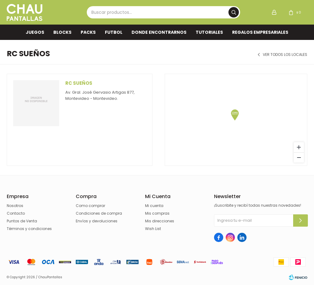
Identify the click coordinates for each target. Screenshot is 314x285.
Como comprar (90, 205)
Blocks (62, 32)
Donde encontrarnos (159, 32)
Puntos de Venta (22, 221)
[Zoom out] (299, 157)
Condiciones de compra (99, 213)
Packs (88, 32)
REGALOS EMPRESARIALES (260, 32)
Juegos (35, 32)
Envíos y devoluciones (96, 221)
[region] (236, 120)
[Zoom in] (299, 147)
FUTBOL (113, 32)
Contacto (16, 213)
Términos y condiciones (29, 228)
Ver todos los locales (285, 54)
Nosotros (15, 205)
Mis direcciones (159, 221)
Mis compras (157, 213)
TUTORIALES (209, 32)
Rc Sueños (78, 83)
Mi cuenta (154, 205)
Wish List (153, 228)
